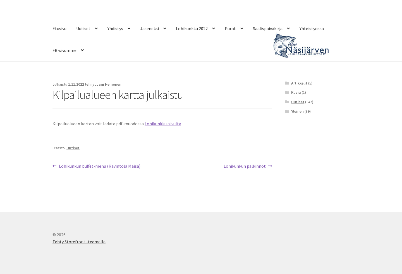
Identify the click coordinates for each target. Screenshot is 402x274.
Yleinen (297, 111)
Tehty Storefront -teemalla (79, 241)
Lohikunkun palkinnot (245, 166)
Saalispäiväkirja (268, 28)
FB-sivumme (64, 50)
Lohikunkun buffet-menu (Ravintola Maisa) (99, 166)
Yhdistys (115, 28)
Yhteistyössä (312, 28)
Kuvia (296, 92)
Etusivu (59, 28)
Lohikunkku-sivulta (163, 123)
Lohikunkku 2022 (192, 28)
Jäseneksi (149, 28)
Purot (230, 28)
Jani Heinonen (109, 84)
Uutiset (83, 28)
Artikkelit (299, 83)
